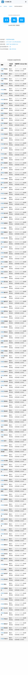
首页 (1, 6)
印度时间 (10, 6)
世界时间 (5, 6)
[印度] (3, 89)
